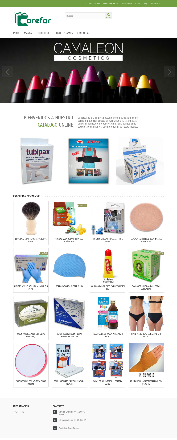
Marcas (28, 33)
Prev (7, 71)
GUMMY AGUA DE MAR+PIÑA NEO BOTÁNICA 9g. (69, 240)
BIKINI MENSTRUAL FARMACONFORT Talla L (146, 335)
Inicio (16, 33)
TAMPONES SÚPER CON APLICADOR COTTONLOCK (146, 287)
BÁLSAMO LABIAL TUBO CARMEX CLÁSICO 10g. (108, 287)
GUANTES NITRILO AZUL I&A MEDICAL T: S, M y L (31, 287)
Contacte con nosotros (130, 3)
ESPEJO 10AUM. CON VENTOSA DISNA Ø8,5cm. (31, 382)
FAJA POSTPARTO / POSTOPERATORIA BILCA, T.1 (69, 382)
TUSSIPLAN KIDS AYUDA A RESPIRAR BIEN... (108, 335)
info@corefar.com (71, 428)
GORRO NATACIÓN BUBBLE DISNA (69, 286)
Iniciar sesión (156, 3)
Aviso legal (19, 412)
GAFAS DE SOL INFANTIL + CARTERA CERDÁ (107, 382)
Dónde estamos (64, 33)
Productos (43, 33)
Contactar (83, 33)
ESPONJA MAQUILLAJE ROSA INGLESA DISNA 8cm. (146, 240)
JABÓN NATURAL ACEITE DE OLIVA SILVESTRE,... (31, 335)
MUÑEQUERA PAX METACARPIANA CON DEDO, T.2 (146, 382)
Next (169, 71)
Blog (145, 3)
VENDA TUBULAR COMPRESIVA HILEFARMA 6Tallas (69, 335)
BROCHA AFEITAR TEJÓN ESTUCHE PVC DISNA (31, 240)
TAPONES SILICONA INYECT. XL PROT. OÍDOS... (108, 240)
